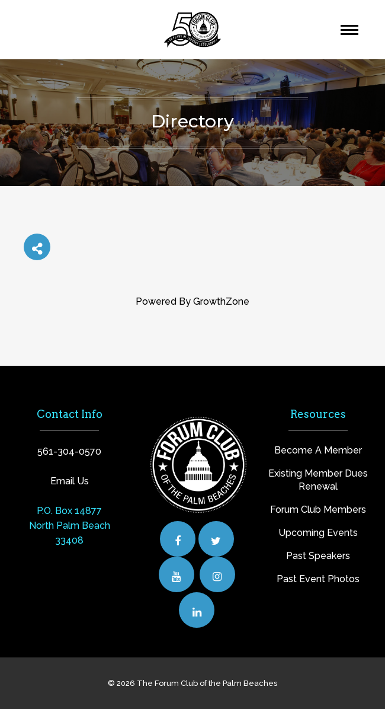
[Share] (37, 247)
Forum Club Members (318, 509)
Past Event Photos (318, 579)
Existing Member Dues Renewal (318, 480)
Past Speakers (318, 555)
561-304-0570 (69, 451)
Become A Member (318, 450)
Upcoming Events (318, 532)
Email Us (69, 481)
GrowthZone (221, 301)
